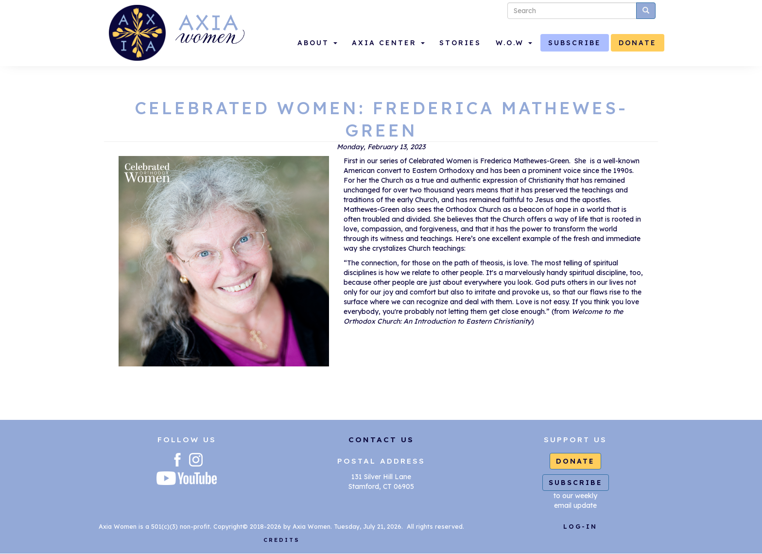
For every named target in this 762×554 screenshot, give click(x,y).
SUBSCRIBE (574, 42)
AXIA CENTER (388, 42)
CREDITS (281, 540)
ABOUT (317, 42)
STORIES (460, 42)
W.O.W (514, 42)
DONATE (638, 42)
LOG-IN (580, 526)
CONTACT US (381, 439)
